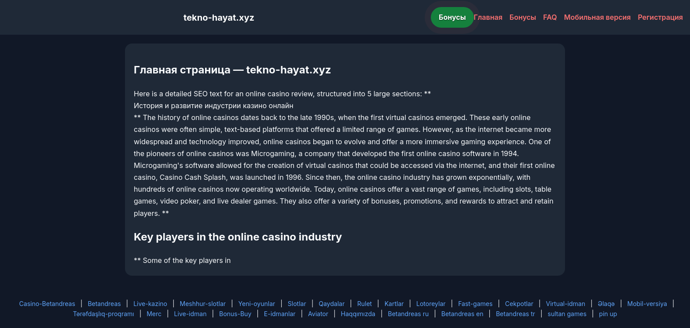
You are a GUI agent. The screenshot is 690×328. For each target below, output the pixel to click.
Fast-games (475, 303)
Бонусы (452, 17)
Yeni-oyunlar (257, 303)
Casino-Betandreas (47, 303)
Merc (154, 313)
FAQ (550, 17)
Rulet (364, 303)
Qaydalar (332, 303)
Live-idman (190, 313)
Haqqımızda (358, 313)
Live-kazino (150, 303)
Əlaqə (606, 303)
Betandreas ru (408, 313)
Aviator (318, 313)
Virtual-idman (565, 303)
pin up (608, 313)
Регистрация (660, 17)
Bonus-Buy (235, 313)
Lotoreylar (431, 303)
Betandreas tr (515, 313)
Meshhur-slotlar (203, 303)
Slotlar (297, 303)
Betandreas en (462, 313)
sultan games (567, 313)
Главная (488, 17)
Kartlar (394, 303)
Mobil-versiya (647, 303)
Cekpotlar (519, 303)
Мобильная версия (597, 17)
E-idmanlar (280, 313)
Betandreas (104, 303)
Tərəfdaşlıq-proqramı (103, 313)
